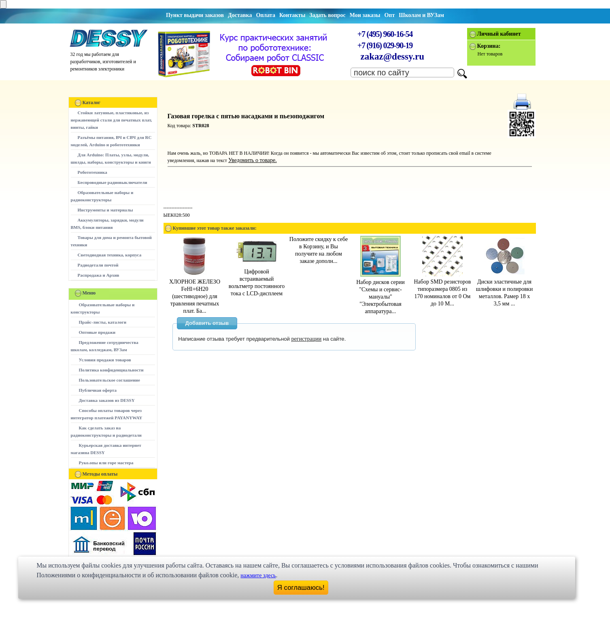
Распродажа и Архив (98, 275)
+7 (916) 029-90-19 (384, 45)
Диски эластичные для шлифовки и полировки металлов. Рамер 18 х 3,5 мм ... (504, 289)
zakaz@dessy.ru (393, 56)
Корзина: (489, 46)
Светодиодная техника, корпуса (110, 254)
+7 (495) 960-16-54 (384, 34)
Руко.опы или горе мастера (106, 462)
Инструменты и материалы (105, 209)
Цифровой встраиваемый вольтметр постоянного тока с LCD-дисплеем (257, 279)
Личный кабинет (499, 34)
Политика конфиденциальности (111, 369)
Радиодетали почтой (98, 265)
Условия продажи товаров (105, 359)
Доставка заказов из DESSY (107, 400)
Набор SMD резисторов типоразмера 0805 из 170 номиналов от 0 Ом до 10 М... (442, 289)
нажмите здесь (258, 575)
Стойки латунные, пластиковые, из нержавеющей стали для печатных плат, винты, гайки (111, 120)
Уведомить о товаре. (252, 160)
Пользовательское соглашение (109, 380)
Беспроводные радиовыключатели (112, 182)
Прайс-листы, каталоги (102, 322)
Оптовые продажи (97, 332)
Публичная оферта (98, 390)
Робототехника (92, 172)
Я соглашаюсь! (301, 587)
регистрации (306, 339)
